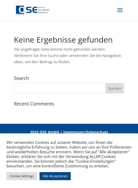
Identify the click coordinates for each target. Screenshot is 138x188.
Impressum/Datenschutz (85, 132)
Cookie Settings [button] (22, 176)
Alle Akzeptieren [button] (55, 176)
